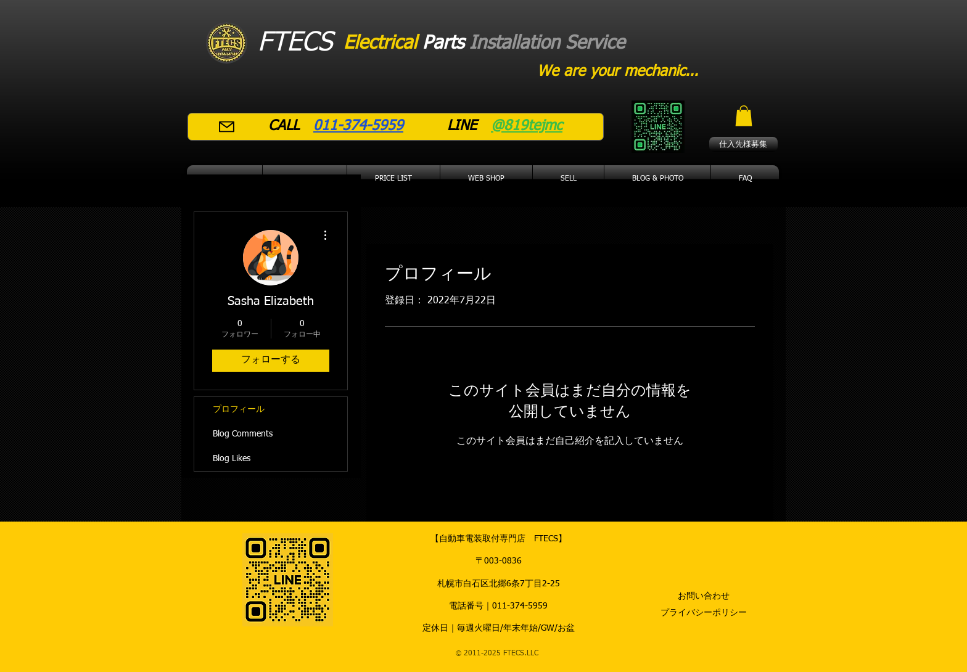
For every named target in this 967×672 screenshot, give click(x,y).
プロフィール (239, 409)
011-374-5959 (520, 606)
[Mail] (226, 127)
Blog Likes (231, 458)
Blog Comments (243, 434)
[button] (743, 115)
